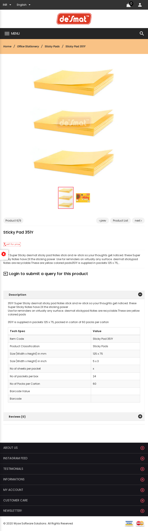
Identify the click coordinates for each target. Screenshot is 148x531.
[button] (107, 70)
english (23, 5)
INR (7, 5)
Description (17, 295)
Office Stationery (28, 46)
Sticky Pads (52, 46)
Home (7, 46)
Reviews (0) (17, 416)
